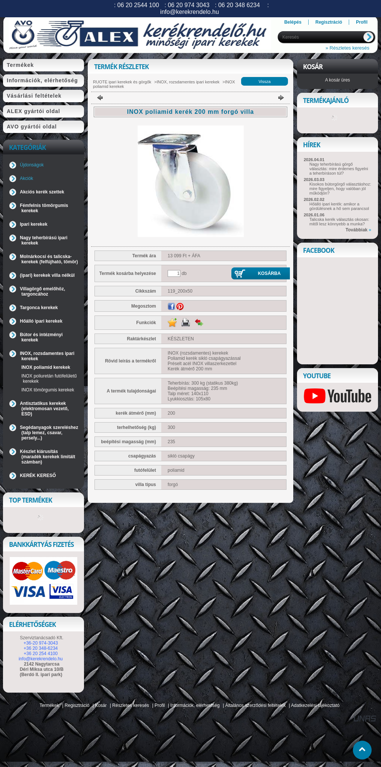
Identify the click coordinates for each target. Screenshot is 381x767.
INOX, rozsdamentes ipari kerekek (188, 82)
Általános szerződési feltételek (255, 705)
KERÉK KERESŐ (38, 475)
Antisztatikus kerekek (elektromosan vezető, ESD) (44, 409)
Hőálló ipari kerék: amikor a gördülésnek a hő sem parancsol (339, 206)
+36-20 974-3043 (41, 643)
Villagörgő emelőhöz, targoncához (42, 291)
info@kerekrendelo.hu (41, 658)
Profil (159, 705)
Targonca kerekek (39, 307)
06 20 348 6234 (239, 5)
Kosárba (269, 273)
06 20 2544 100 (138, 5)
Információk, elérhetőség (194, 705)
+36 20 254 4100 (40, 653)
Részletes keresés (130, 705)
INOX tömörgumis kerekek (47, 390)
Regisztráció (76, 705)
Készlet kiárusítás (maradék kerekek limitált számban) (47, 457)
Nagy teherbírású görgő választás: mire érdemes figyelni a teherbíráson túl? (338, 168)
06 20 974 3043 (188, 5)
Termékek (49, 705)
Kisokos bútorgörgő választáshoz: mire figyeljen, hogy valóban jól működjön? (340, 188)
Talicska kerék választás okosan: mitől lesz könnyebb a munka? (339, 221)
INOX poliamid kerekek (45, 367)
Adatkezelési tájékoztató (315, 705)
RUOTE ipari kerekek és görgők (122, 82)
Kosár (100, 705)
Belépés (293, 22)
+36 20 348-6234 (41, 648)
